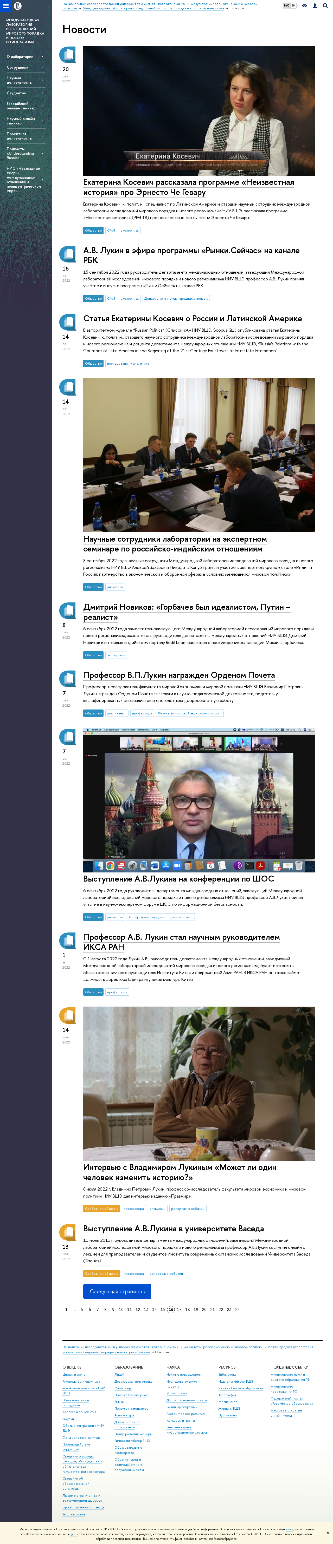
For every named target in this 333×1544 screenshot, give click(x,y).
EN (293, 5)
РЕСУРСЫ (227, 1367)
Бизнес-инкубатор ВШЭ (132, 1440)
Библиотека (227, 1374)
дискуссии (115, 586)
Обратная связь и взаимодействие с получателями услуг (129, 1464)
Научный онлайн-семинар (21, 121)
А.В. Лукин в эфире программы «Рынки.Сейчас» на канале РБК (191, 255)
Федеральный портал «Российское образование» (292, 1401)
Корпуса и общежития (79, 1412)
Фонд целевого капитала (81, 1437)
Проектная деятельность (19, 136)
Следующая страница (117, 1291)
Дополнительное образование (127, 1424)
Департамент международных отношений (177, 298)
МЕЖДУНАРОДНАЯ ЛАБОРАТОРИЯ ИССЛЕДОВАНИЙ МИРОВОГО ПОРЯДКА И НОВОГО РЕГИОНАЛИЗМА (25, 31)
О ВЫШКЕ (71, 1367)
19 (196, 1309)
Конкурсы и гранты (180, 1420)
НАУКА (173, 1367)
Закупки (68, 1419)
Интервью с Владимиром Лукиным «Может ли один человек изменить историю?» (180, 1172)
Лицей (119, 1374)
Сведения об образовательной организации (75, 1483)
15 (163, 1309)
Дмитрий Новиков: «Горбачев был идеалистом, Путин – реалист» (187, 611)
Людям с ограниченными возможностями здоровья (82, 1498)
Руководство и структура (81, 1381)
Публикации (228, 1415)
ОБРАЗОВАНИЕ (128, 1367)
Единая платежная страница (83, 1507)
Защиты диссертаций (181, 1407)
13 (146, 1309)
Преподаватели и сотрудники (75, 1403)
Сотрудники (17, 67)
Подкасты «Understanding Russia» (20, 153)
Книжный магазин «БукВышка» (241, 1388)
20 (204, 1309)
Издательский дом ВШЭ (236, 1381)
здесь (289, 1529)
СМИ (111, 230)
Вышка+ (120, 1402)
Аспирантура (124, 1415)
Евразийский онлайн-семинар (21, 105)
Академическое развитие (185, 1413)
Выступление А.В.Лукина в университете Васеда (173, 1228)
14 (154, 1309)
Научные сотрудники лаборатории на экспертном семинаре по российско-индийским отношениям (175, 543)
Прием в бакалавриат (130, 1395)
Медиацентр (228, 1402)
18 (187, 1309)
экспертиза (130, 230)
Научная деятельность (19, 80)
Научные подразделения (184, 1374)
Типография (227, 1395)
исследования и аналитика (128, 363)
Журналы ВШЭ (230, 1408)
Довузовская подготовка (133, 1381)
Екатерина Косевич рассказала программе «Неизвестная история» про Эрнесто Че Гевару (188, 187)
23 (229, 1309)
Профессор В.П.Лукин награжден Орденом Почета (179, 674)
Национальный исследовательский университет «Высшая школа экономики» (120, 1347)
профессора (142, 713)
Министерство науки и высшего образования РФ (290, 1377)
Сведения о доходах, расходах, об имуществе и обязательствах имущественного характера (83, 1464)
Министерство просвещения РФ (284, 1389)
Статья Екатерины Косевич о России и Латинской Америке (192, 318)
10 (121, 1309)
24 (237, 1309)
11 (129, 1309)
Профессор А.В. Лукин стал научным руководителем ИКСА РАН (181, 941)
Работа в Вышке (73, 1514)
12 (138, 1309)
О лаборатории (20, 56)
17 (179, 1309)
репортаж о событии (187, 1208)
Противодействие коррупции (76, 1447)
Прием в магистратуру (131, 1408)
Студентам (16, 92)
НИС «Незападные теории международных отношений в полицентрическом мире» (24, 179)
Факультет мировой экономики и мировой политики (190, 713)
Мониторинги (176, 1393)
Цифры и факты (74, 1374)
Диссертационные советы (186, 1400)
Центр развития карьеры (133, 1434)
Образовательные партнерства (128, 1450)
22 (221, 1309)
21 (212, 1309)
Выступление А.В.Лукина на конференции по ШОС (178, 878)
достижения (116, 713)
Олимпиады (123, 1388)
